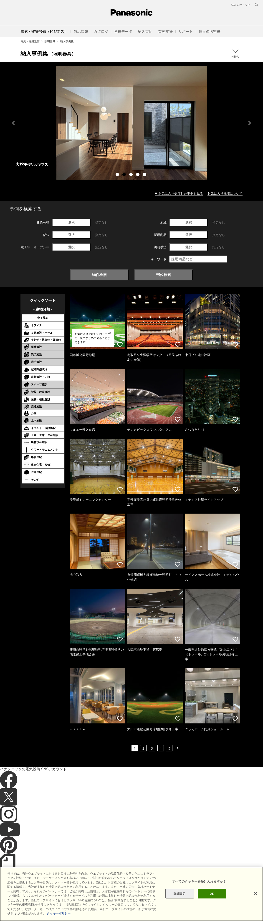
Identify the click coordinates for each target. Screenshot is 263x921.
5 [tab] (145, 175)
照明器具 (49, 41)
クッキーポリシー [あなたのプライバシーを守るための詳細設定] (59, 913)
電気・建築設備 (30, 41)
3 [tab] (131, 175)
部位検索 (163, 274)
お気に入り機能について (225, 193)
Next (249, 123)
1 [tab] (118, 175)
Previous (13, 123)
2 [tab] (124, 175)
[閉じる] (256, 893)
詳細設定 (180, 893)
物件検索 (99, 274)
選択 (71, 222)
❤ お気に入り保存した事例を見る (179, 193)
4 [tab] (138, 175)
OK (212, 893)
